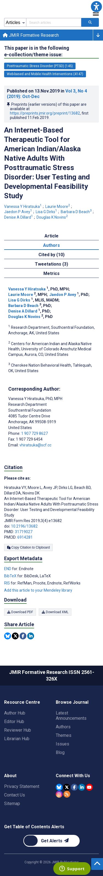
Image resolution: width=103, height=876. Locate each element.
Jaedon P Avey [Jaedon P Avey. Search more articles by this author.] (18, 212)
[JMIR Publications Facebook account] (74, 787)
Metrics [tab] (51, 273)
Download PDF (20, 612)
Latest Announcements (71, 715)
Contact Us (14, 795)
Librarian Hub (16, 738)
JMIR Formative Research (31, 35)
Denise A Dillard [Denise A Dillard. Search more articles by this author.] (19, 217)
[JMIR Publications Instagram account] (59, 794)
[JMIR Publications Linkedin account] (81, 787)
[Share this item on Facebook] (23, 635)
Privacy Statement (21, 786)
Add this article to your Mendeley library (38, 590)
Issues (62, 744)
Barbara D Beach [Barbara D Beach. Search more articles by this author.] (77, 212)
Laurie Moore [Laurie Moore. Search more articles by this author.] (58, 206)
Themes (63, 735)
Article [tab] (51, 236)
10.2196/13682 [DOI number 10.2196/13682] (24, 526)
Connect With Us (73, 775)
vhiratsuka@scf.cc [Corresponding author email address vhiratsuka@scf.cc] (35, 445)
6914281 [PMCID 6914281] (25, 537)
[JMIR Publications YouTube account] (89, 787)
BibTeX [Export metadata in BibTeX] (10, 576)
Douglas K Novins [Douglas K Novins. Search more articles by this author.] (53, 217)
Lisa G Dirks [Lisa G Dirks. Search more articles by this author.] (47, 212)
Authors (63, 726)
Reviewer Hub (17, 730)
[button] (96, 7)
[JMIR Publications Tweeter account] (66, 787)
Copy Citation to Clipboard (28, 547)
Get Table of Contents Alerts (34, 826)
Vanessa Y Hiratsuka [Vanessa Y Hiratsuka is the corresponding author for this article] (35, 398)
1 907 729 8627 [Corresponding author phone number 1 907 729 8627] (34, 433)
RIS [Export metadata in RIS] (7, 583)
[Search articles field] (53, 22)
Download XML (55, 612)
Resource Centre (22, 702)
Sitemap (12, 803)
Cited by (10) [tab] (51, 254)
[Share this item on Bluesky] (7, 635)
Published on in (47, 93)
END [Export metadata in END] (8, 569)
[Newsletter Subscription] (51, 841)
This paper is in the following (36, 51)
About (10, 775)
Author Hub (14, 713)
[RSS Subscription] (66, 794)
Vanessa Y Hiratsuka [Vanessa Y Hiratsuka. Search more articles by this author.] (23, 206)
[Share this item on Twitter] (15, 635)
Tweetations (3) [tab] (51, 264)
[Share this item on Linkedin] (30, 635)
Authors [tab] (51, 245)
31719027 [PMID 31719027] (23, 532)
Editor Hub (14, 721)
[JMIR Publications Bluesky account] (59, 787)
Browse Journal (72, 702)
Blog (60, 752)
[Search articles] (90, 22)
